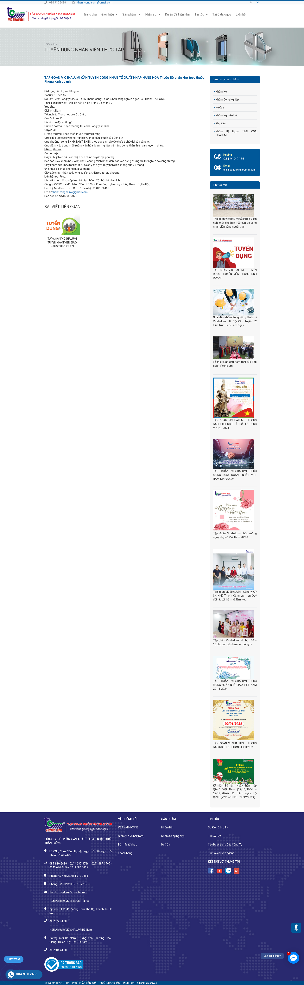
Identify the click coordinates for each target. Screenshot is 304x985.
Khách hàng (125, 853)
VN (258, 2)
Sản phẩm (131, 14)
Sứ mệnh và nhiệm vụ (131, 836)
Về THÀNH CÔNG (128, 827)
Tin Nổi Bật (214, 836)
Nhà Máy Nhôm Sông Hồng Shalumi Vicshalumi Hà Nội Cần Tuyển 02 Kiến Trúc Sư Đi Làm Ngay (235, 321)
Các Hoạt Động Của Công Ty (225, 844)
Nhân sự (152, 14)
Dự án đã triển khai (177, 14)
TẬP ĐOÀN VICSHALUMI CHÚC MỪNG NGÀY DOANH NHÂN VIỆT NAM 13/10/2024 (235, 475)
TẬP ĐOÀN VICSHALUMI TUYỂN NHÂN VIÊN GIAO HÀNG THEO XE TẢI (62, 242)
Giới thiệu (109, 14)
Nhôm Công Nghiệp (227, 99)
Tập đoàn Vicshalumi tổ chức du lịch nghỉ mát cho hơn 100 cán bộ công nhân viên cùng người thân (235, 222)
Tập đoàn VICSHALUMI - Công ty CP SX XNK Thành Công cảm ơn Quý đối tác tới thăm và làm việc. (235, 595)
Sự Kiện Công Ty (218, 827)
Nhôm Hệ (221, 91)
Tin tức (201, 14)
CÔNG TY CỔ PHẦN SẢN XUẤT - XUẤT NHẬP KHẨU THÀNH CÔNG (100, 983)
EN (251, 2)
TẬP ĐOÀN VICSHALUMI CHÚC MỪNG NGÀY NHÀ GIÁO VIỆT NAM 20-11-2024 (235, 684)
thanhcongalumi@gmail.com (94, 2)
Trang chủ (90, 14)
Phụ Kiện (221, 123)
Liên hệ (240, 14)
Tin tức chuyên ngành (221, 853)
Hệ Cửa (220, 107)
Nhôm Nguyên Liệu (227, 115)
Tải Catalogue (221, 14)
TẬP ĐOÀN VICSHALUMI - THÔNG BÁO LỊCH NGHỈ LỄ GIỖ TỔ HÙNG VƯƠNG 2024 (235, 424)
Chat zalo (13, 959)
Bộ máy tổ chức (127, 844)
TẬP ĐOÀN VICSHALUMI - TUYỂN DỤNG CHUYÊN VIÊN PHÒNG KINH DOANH (235, 274)
